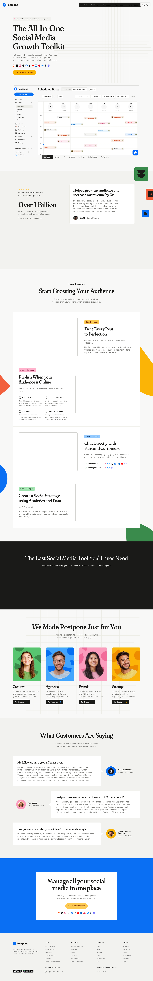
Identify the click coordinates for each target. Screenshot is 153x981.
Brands (73, 952)
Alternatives (127, 955)
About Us (126, 946)
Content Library (50, 955)
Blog (98, 946)
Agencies (74, 949)
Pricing (125, 952)
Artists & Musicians (77, 961)
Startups (74, 955)
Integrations (101, 958)
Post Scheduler (50, 946)
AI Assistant (49, 952)
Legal (124, 961)
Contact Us (126, 949)
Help (98, 949)
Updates (99, 952)
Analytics (48, 958)
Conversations (50, 949)
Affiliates (126, 958)
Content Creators (77, 946)
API (98, 961)
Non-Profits (75, 958)
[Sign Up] (145, 5)
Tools (98, 955)
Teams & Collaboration (52, 961)
